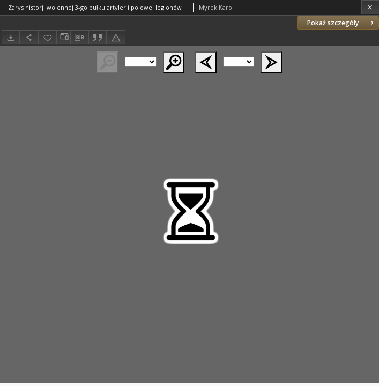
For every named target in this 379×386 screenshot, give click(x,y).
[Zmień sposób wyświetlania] (63, 37)
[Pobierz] (11, 37)
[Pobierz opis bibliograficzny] (79, 37)
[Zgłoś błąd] (116, 37)
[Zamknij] (370, 7)
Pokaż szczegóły (341, 22)
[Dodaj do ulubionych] (48, 37)
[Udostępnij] (29, 37)
